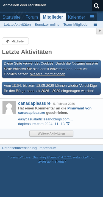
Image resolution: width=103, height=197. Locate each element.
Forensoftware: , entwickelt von (52, 159)
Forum (32, 17)
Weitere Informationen (47, 74)
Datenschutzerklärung (19, 148)
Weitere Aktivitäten (51, 133)
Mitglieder (53, 17)
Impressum (47, 148)
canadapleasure (34, 103)
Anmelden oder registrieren (24, 5)
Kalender (76, 17)
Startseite (11, 17)
